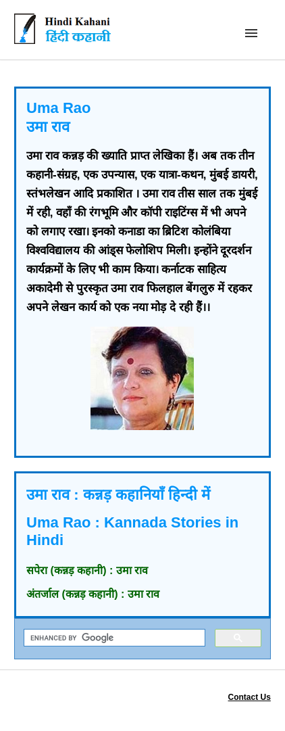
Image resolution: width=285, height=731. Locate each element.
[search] (113, 638)
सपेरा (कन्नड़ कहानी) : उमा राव (87, 570)
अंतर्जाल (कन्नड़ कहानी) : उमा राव (92, 594)
